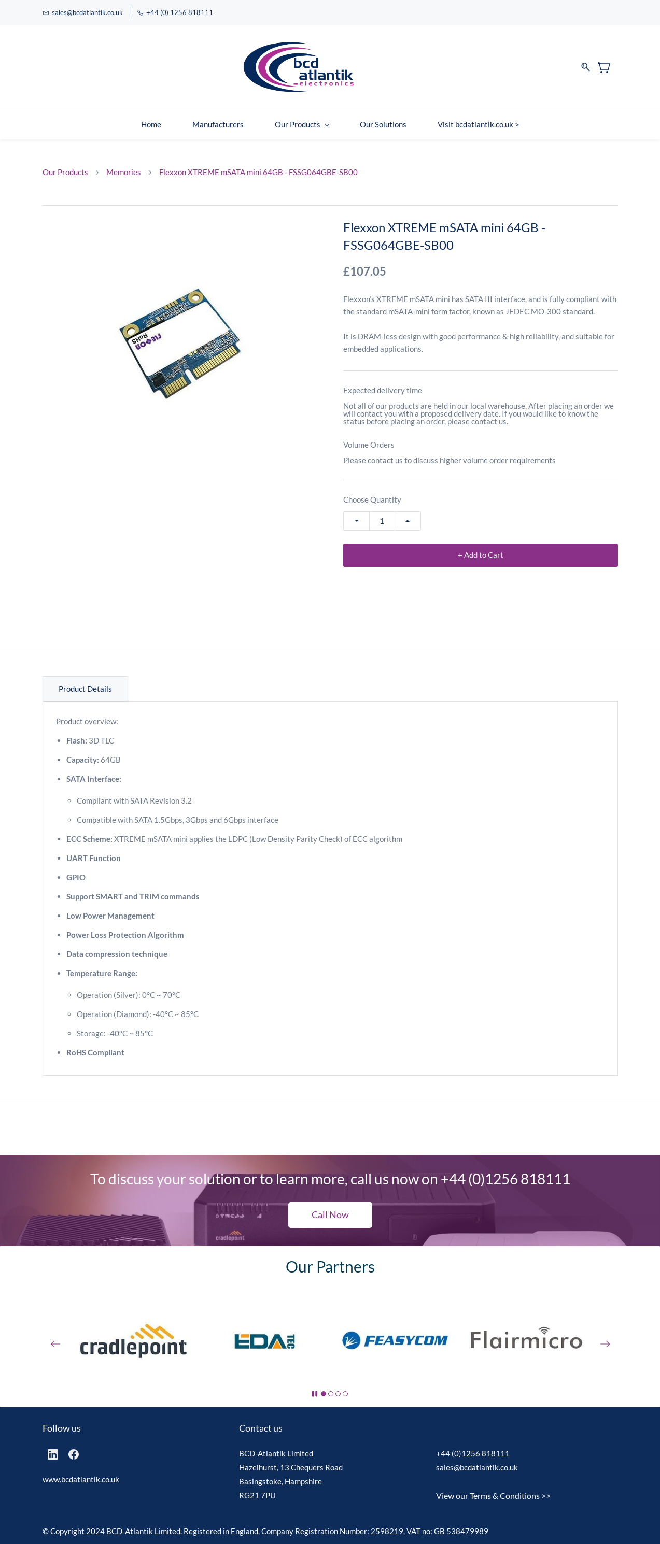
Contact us (261, 1428)
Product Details (85, 688)
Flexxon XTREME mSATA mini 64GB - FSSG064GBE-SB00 (258, 172)
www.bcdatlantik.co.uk (81, 1479)
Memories (123, 172)
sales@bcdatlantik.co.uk (477, 1467)
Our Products (65, 172)
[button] (330, 1215)
